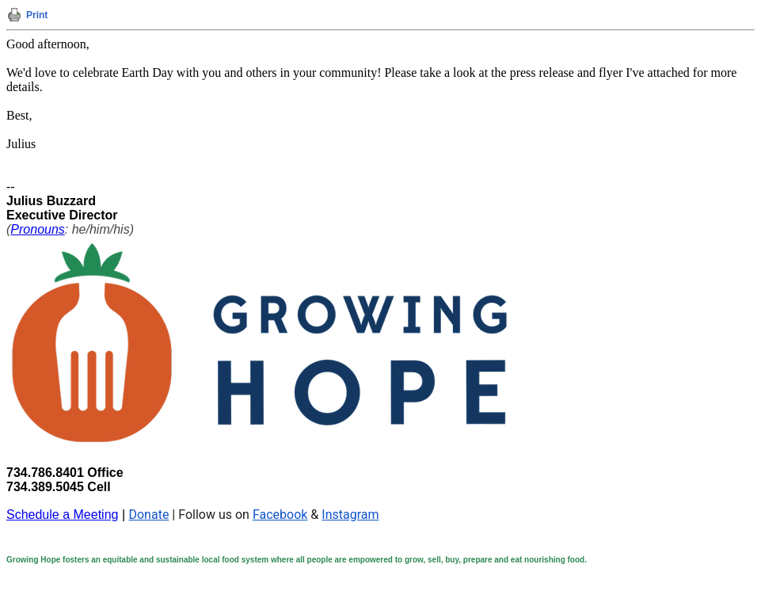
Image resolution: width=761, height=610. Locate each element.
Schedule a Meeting (62, 514)
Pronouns (37, 229)
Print (37, 15)
